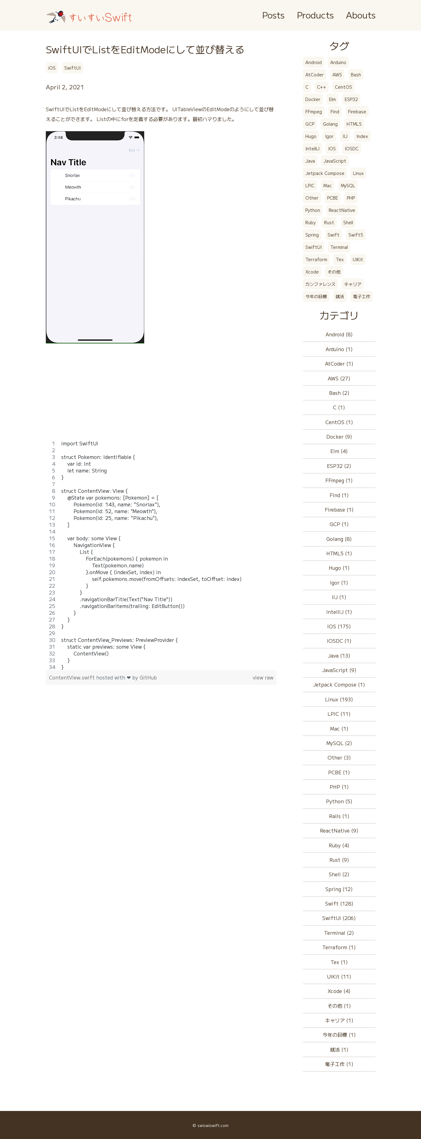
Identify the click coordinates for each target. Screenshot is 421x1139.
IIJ (345, 136)
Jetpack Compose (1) (339, 684)
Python (312, 210)
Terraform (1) (339, 947)
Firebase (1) (339, 509)
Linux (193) (339, 699)
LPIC (310, 185)
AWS (337, 74)
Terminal (339, 247)
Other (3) (339, 757)
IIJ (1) (339, 597)
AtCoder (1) (339, 363)
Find (335, 111)
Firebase (357, 111)
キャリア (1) (339, 1020)
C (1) (339, 407)
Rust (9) (339, 859)
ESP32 (351, 99)
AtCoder (314, 74)
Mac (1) (339, 728)
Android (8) (339, 334)
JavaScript (335, 161)
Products (315, 14)
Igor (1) (339, 582)
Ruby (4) (339, 845)
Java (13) (339, 655)
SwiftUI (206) (339, 918)
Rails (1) (339, 816)
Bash (356, 74)
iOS (52, 68)
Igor (329, 136)
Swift (334, 235)
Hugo (310, 136)
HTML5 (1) (339, 553)
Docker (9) (339, 436)
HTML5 (354, 124)
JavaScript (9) (339, 670)
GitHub (148, 677)
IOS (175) (339, 626)
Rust (329, 222)
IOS (332, 148)
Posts (273, 14)
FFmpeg (313, 111)
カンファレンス (320, 284)
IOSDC (352, 148)
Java (310, 161)
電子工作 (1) (339, 1064)
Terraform (316, 259)
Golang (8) (339, 538)
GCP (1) (339, 524)
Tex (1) (339, 962)
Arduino (338, 62)
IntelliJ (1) (339, 611)
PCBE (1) (339, 772)
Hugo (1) (339, 567)
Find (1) (339, 495)
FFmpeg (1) (339, 480)
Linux (358, 173)
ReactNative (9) (339, 830)
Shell (348, 222)
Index (362, 136)
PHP (351, 198)
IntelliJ (312, 148)
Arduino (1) (339, 349)
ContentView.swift (72, 677)
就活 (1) (339, 1049)
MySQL (348, 185)
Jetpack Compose (324, 173)
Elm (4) (339, 451)
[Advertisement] (161, 397)
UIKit (358, 259)
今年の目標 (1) (339, 1034)
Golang (330, 124)
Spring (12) (339, 889)
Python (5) (339, 801)
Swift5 (355, 235)
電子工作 (361, 296)
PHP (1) (339, 786)
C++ (321, 87)
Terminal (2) (339, 932)
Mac (327, 185)
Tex (340, 259)
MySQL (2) (339, 743)
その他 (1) (339, 1005)
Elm (332, 99)
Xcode (312, 272)
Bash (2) (339, 392)
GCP (309, 124)
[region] (161, 555)
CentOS (343, 87)
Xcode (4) (339, 991)
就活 (340, 296)
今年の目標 (316, 296)
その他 (334, 272)
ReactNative (342, 210)
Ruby (310, 222)
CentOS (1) (339, 422)
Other (312, 198)
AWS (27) (339, 378)
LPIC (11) (339, 713)
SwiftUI (72, 68)
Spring (312, 235)
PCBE (332, 198)
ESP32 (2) (339, 465)
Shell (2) (339, 874)
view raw (263, 677)
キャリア (352, 284)
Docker (312, 99)
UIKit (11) (339, 976)
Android (313, 62)
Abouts (360, 14)
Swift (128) (339, 903)
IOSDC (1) (339, 640)
